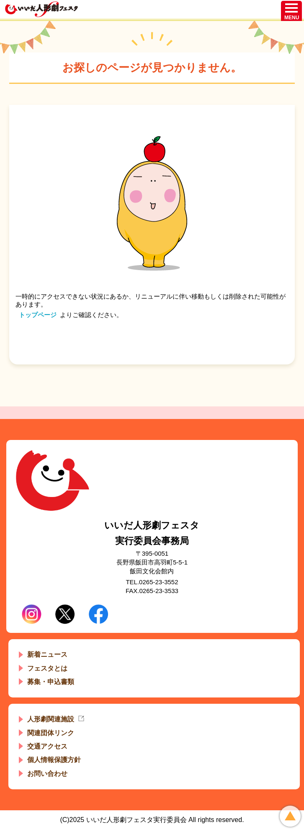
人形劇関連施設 (50, 719)
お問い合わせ (47, 773)
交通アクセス (47, 746)
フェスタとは (47, 668)
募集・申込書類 (50, 681)
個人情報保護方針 (54, 759)
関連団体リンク (50, 732)
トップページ (38, 314)
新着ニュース (47, 654)
